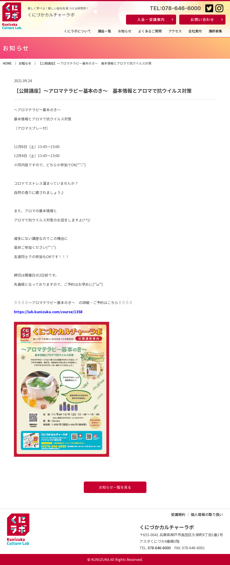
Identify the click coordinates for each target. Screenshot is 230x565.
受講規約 (178, 514)
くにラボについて (77, 31)
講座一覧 (104, 31)
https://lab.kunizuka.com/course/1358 (48, 311)
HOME (7, 63)
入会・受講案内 (151, 19)
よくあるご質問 (150, 31)
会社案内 (195, 31)
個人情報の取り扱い (207, 514)
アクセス (175, 31)
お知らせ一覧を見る (115, 487)
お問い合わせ (202, 19)
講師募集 (215, 31)
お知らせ (124, 31)
